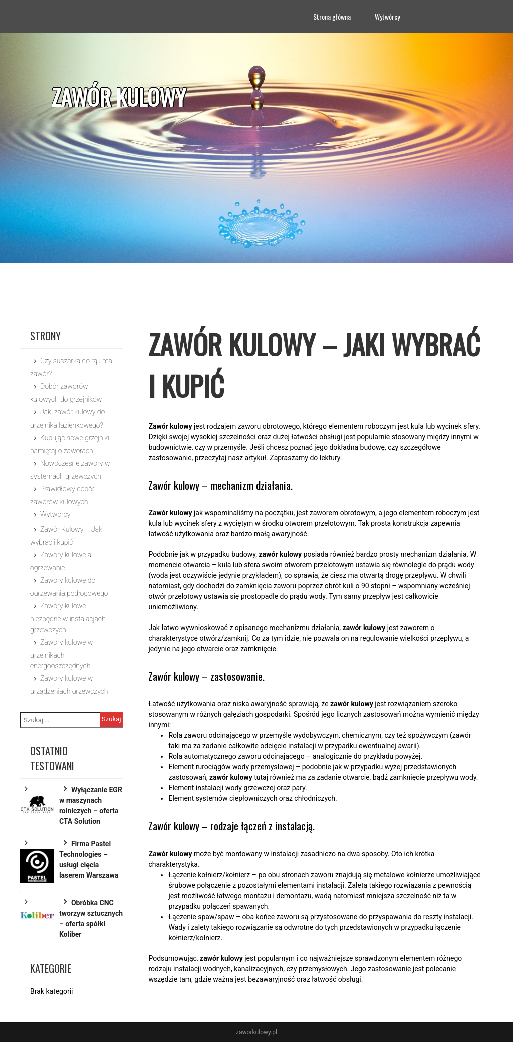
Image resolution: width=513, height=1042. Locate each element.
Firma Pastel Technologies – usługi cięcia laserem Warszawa (88, 859)
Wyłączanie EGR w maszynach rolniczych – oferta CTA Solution (90, 805)
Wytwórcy (387, 16)
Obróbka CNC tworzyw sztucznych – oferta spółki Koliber (91, 918)
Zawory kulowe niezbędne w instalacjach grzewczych (68, 618)
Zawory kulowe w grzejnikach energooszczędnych (61, 654)
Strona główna (332, 16)
